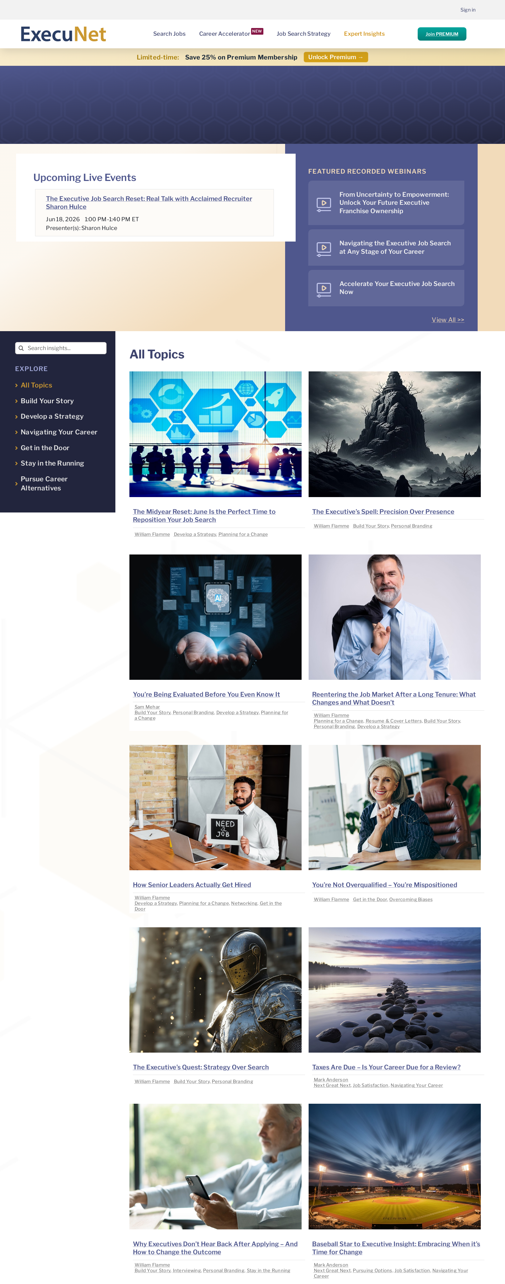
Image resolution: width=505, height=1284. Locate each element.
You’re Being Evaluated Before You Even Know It (206, 694)
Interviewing (187, 1270)
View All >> (448, 319)
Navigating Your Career (417, 1085)
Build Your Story (371, 526)
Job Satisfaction (370, 1085)
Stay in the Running (269, 1270)
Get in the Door (370, 899)
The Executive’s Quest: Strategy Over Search (201, 1067)
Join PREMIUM (442, 34)
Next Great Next (332, 1085)
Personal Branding (411, 526)
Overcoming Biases (411, 899)
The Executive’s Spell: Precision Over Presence (383, 511)
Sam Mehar (147, 707)
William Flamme (152, 534)
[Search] (21, 348)
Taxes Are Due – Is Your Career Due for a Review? (386, 1067)
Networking (244, 903)
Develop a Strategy (195, 534)
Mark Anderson (331, 1079)
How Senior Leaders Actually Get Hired (192, 884)
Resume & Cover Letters (394, 721)
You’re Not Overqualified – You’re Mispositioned (384, 884)
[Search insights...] (61, 348)
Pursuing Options (372, 1270)
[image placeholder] (215, 374)
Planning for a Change (243, 534)
